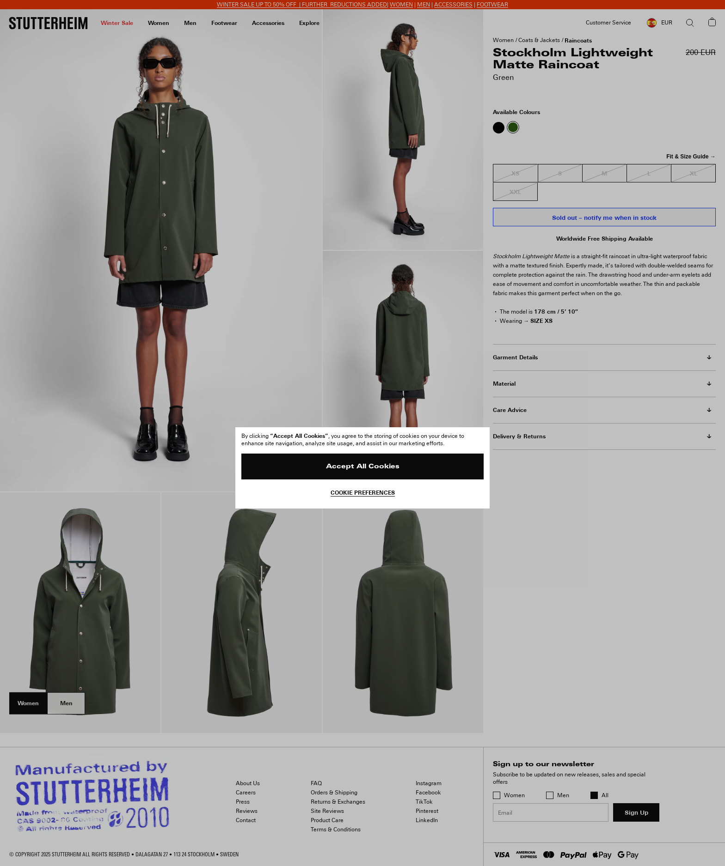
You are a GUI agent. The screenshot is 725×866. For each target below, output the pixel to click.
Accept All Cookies (362, 467)
